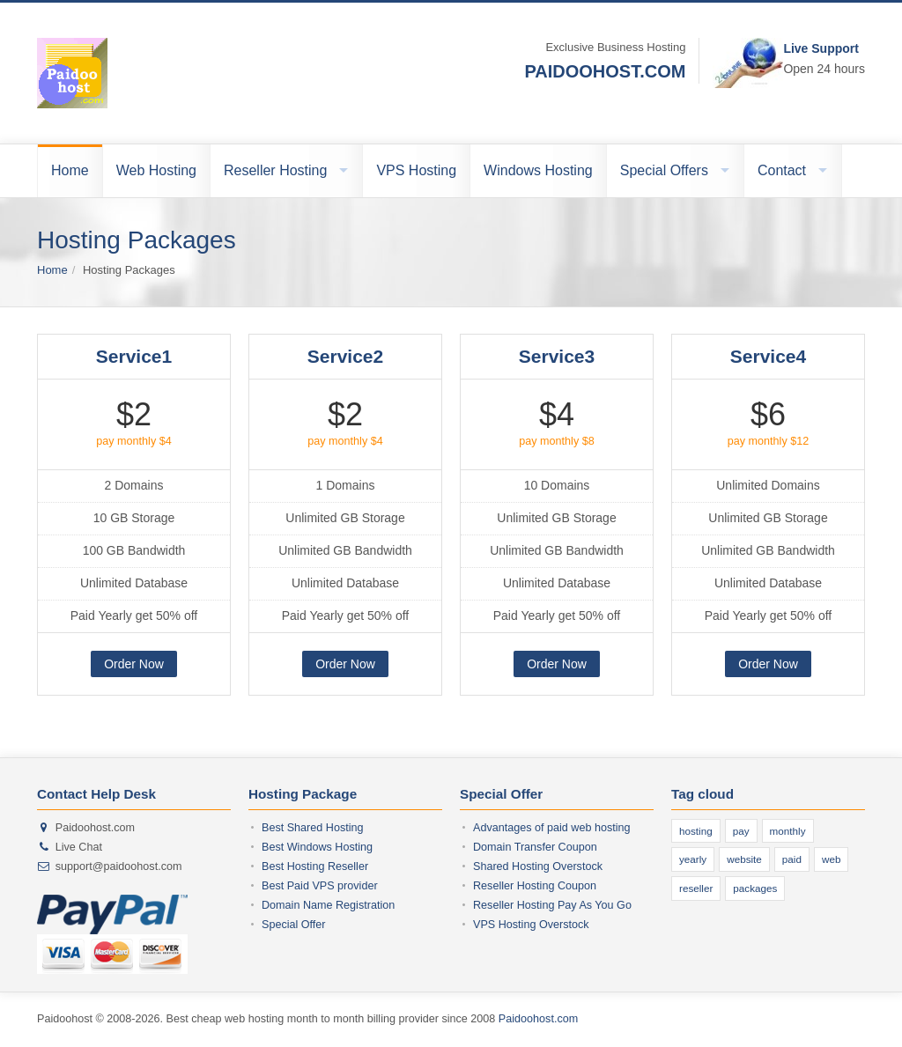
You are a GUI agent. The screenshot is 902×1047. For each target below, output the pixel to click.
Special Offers (664, 170)
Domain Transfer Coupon (535, 847)
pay (741, 831)
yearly (692, 859)
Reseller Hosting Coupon (534, 886)
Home (70, 170)
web (831, 859)
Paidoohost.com (538, 1019)
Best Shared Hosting (313, 828)
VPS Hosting (416, 170)
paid (792, 859)
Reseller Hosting (275, 170)
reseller (696, 888)
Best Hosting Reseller (315, 866)
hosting (696, 831)
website (744, 859)
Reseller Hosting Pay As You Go (552, 905)
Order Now (134, 664)
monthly (788, 831)
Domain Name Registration (328, 905)
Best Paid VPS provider (320, 886)
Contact (782, 170)
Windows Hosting (538, 170)
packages (755, 888)
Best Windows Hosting (317, 847)
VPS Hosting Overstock (531, 924)
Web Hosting (156, 170)
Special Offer (294, 924)
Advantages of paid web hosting (552, 828)
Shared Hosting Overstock (538, 866)
